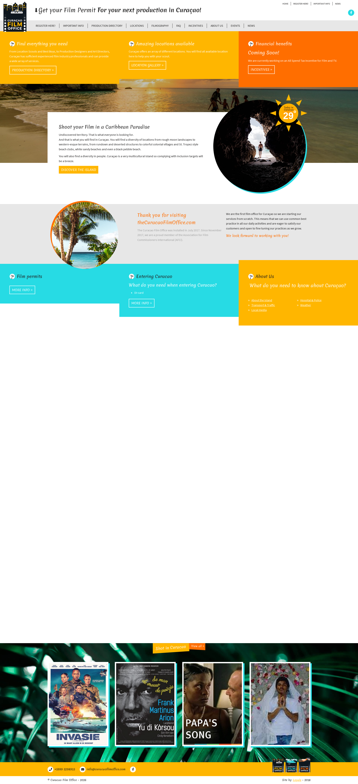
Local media (259, 310)
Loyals (297, 780)
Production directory (107, 25)
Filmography (160, 25)
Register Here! (300, 3)
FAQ (178, 25)
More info (22, 290)
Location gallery (147, 65)
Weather (305, 305)
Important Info (321, 3)
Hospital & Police (311, 300)
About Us (217, 25)
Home (285, 3)
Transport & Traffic (263, 305)
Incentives (195, 25)
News (338, 3)
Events (235, 25)
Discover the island (78, 170)
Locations (137, 25)
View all (197, 646)
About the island (261, 300)
